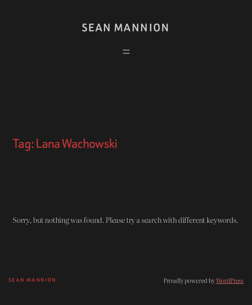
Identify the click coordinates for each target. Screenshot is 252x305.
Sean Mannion (126, 28)
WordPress (230, 280)
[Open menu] (126, 52)
